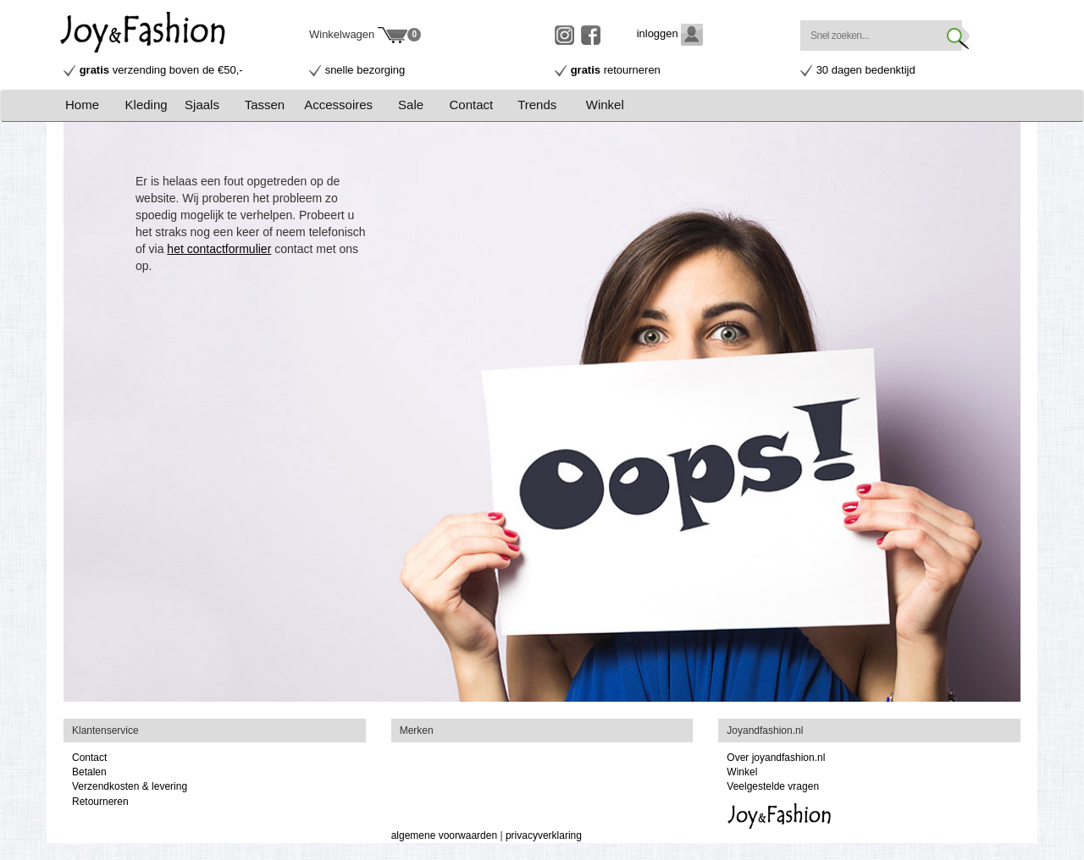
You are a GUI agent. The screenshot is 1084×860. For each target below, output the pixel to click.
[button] (154, 104)
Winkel (605, 104)
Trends (536, 104)
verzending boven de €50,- (161, 69)
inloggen (670, 33)
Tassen (265, 104)
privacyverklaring (544, 835)
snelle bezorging (365, 69)
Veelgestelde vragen (773, 786)
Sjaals (202, 104)
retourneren (616, 69)
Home (82, 104)
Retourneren (100, 802)
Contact (472, 104)
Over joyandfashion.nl (776, 758)
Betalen (89, 772)
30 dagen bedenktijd (865, 69)
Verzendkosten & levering (129, 786)
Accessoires (338, 104)
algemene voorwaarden (444, 835)
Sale (410, 104)
